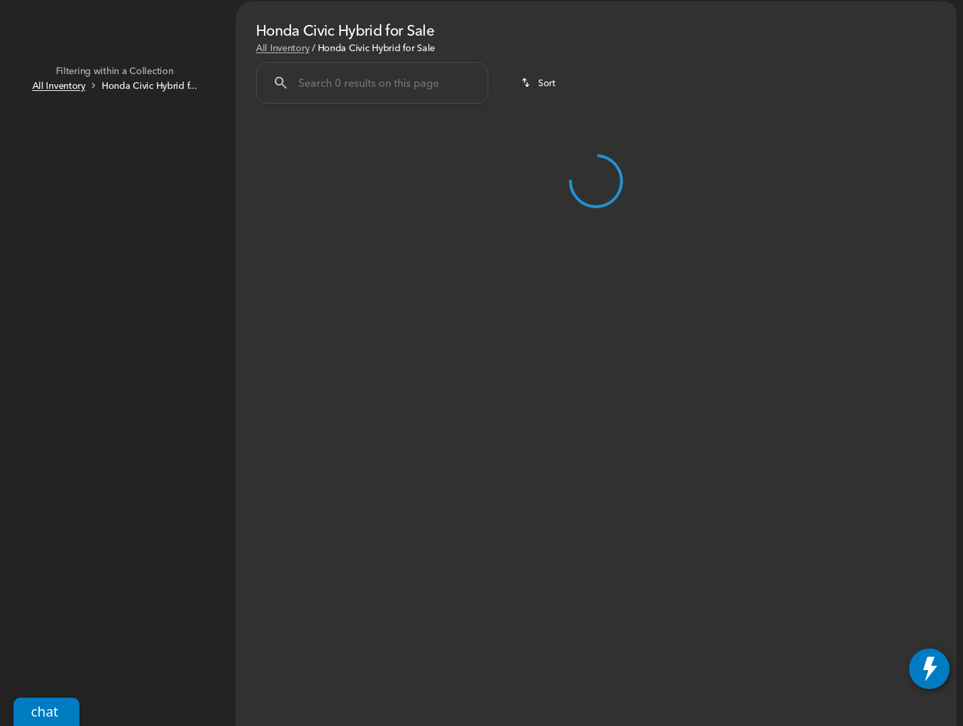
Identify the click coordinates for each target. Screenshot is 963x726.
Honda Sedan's (381, 100)
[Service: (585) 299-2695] (587, 11)
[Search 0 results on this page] (372, 210)
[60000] (182, 262)
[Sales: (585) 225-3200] (766, 11)
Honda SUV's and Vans (508, 100)
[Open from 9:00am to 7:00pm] (887, 11)
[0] (43, 262)
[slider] (32, 192)
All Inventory (282, 174)
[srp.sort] (539, 210)
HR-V (667, 100)
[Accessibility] (36, 11)
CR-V (609, 100)
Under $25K (280, 100)
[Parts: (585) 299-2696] (678, 11)
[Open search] (796, 44)
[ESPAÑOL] (98, 11)
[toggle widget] (929, 669)
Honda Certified (753, 100)
